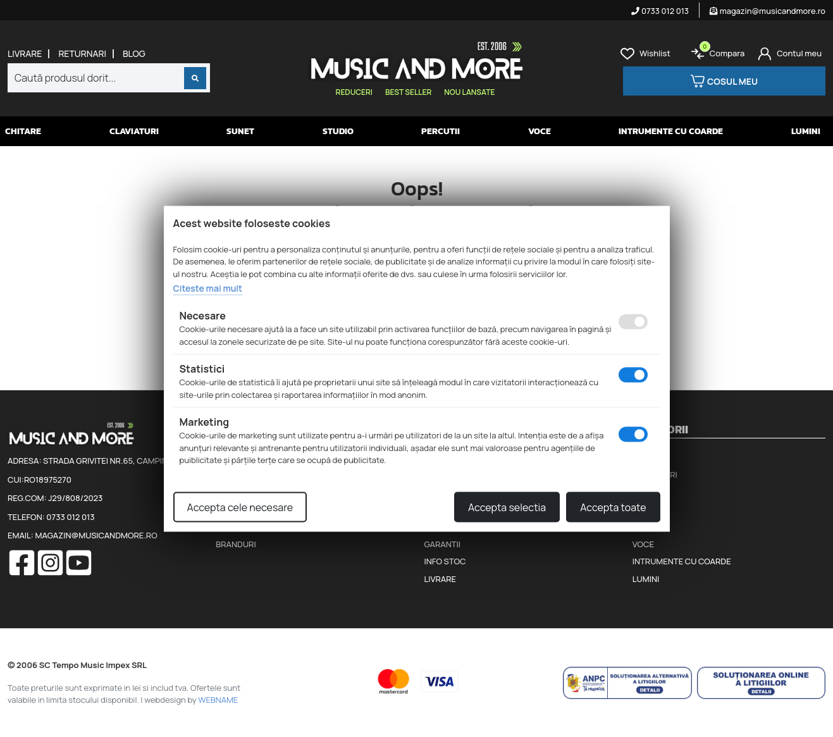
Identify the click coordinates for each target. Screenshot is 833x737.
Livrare (25, 53)
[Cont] (789, 53)
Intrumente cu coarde (671, 131)
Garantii (442, 544)
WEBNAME (218, 699)
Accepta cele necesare (240, 507)
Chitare (23, 131)
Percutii (440, 131)
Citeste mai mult (207, 288)
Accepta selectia (507, 507)
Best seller (408, 92)
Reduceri (354, 92)
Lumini (805, 131)
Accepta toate (613, 507)
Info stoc (445, 561)
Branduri (236, 544)
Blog (134, 53)
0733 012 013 (660, 10)
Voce (539, 131)
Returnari (82, 53)
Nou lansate (469, 92)
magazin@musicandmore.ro (767, 10)
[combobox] (109, 77)
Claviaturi (134, 131)
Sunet (240, 131)
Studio (338, 131)
